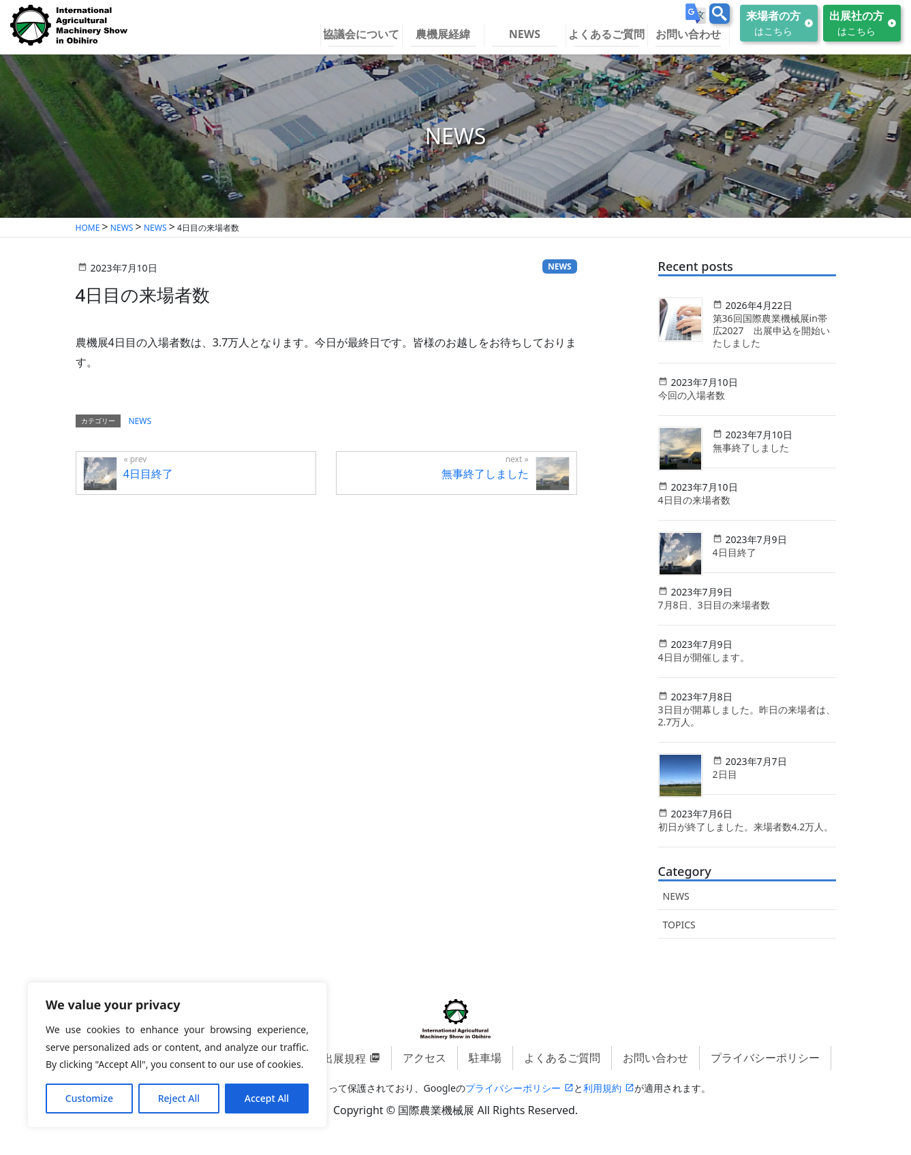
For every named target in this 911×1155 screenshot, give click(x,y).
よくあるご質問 (562, 1057)
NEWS (676, 896)
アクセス (424, 1057)
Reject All (179, 1098)
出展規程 (344, 1058)
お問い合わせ (655, 1057)
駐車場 (485, 1057)
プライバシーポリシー (765, 1057)
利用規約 (602, 1087)
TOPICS (679, 924)
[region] (177, 1055)
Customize (89, 1098)
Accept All (267, 1098)
